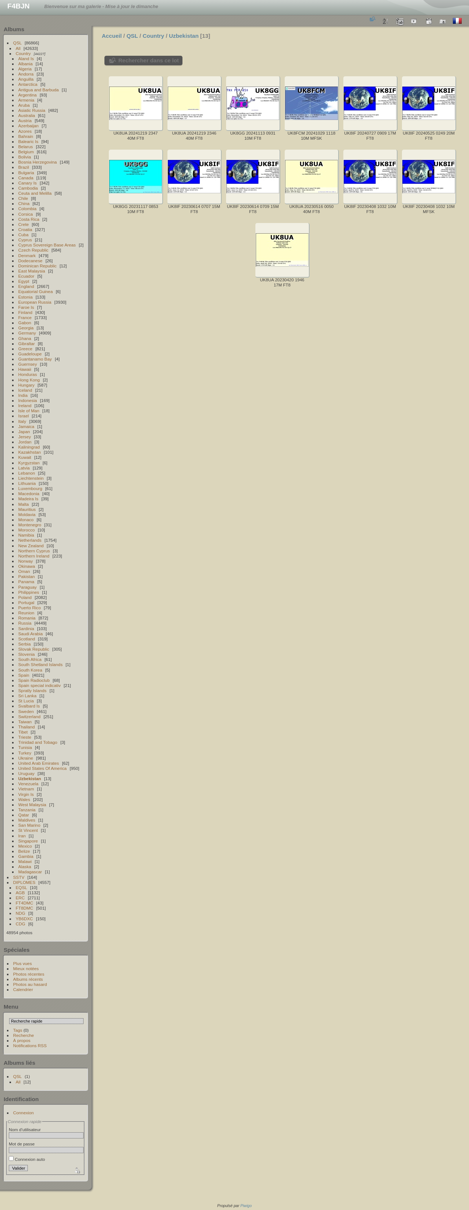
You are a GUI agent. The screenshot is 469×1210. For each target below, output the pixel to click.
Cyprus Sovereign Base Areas (47, 244)
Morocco (26, 529)
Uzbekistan (29, 778)
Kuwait (24, 457)
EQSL (21, 887)
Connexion (23, 1112)
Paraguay (27, 587)
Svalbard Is (29, 705)
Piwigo (246, 1205)
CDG (20, 923)
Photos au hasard (30, 984)
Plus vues (22, 963)
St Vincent (28, 830)
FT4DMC (24, 902)
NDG (20, 913)
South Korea (30, 670)
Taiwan (25, 721)
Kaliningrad (29, 447)
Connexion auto (27, 1159)
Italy (22, 421)
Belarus (25, 146)
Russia (25, 623)
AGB (20, 892)
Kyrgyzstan (29, 462)
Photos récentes (28, 974)
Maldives (26, 820)
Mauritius (27, 509)
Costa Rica (29, 219)
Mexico (25, 846)
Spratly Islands (32, 690)
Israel (23, 415)
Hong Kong (29, 379)
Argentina (27, 94)
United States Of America (42, 768)
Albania (25, 63)
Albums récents (28, 979)
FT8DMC (24, 908)
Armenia (26, 100)
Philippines (28, 592)
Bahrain (25, 136)
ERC (20, 897)
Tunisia (25, 747)
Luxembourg (30, 488)
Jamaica (26, 426)
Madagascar (30, 871)
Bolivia (24, 156)
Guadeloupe (30, 353)
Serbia (24, 643)
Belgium (26, 151)
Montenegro (29, 524)
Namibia (26, 535)
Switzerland (29, 716)
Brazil (23, 167)
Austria (25, 120)
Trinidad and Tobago (38, 742)
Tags (17, 1030)
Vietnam (26, 788)
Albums (14, 29)
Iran (22, 835)
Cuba (23, 234)
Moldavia (27, 514)
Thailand (26, 726)
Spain (23, 675)
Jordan (25, 441)
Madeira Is (28, 498)
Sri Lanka (27, 695)
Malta (23, 504)
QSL (17, 42)
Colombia (27, 208)
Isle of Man (29, 410)
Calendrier (23, 989)
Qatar (23, 814)
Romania (27, 617)
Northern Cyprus (34, 550)
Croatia (25, 229)
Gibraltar (26, 343)
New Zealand (31, 545)
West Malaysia (32, 804)
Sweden (26, 711)
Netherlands (29, 540)
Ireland (25, 405)
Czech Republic (33, 250)
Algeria (25, 68)
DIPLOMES (24, 882)
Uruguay (26, 773)
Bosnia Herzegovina (37, 162)
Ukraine (25, 758)
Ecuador (26, 276)
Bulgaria (26, 172)
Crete (23, 224)
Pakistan (26, 576)
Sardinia (26, 628)
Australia (26, 115)
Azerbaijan (28, 125)
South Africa (29, 659)
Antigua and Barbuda (38, 89)
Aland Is (26, 58)
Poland (25, 597)
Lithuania (27, 483)
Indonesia (27, 400)
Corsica (25, 214)
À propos (21, 1040)
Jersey (24, 436)
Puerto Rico (29, 607)
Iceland (25, 390)
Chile (23, 198)
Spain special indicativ (39, 685)
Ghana (24, 338)
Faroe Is (26, 307)
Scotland (26, 638)
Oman (24, 571)
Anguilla (26, 79)
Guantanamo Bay (35, 359)
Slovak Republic (33, 649)
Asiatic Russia (31, 110)
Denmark (27, 255)
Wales (24, 799)
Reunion (26, 612)
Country (23, 53)
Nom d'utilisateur (25, 1129)
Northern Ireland (33, 555)
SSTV (19, 877)
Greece (25, 348)
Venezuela (28, 783)
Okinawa (26, 566)
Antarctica (27, 84)
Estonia (25, 297)
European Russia (34, 302)
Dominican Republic (37, 265)
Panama (26, 581)
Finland (25, 312)
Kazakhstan (29, 452)
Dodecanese (30, 260)
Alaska (24, 866)
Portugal (26, 602)
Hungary (26, 385)
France (25, 317)
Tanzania (27, 809)
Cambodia (28, 188)
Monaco (26, 519)
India (23, 395)
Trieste (25, 737)
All (18, 48)
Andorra (26, 74)
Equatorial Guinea (35, 291)
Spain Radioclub (34, 680)
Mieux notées (26, 968)
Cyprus (25, 239)
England (26, 286)
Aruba (24, 105)
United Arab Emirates (38, 763)
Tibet (23, 732)
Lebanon (26, 473)
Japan (24, 431)
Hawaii (24, 369)
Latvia (24, 467)
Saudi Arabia (30, 633)
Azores (25, 131)
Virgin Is (26, 794)
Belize (24, 851)
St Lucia (26, 700)
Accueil (112, 36)
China (24, 203)
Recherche (23, 1035)
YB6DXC (24, 918)
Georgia (26, 327)
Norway (25, 561)
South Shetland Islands (40, 664)
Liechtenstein (31, 478)
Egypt (23, 281)
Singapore (28, 840)
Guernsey (27, 364)
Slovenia (26, 654)
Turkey (25, 752)
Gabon (24, 322)
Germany (27, 332)
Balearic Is (28, 141)
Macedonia (29, 493)
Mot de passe (22, 1143)
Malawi (25, 861)
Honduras (27, 374)
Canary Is (27, 182)
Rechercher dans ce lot (148, 60)
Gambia (25, 856)
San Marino (29, 825)
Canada (25, 177)
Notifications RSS (30, 1045)
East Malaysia (31, 270)
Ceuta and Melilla (35, 193)
